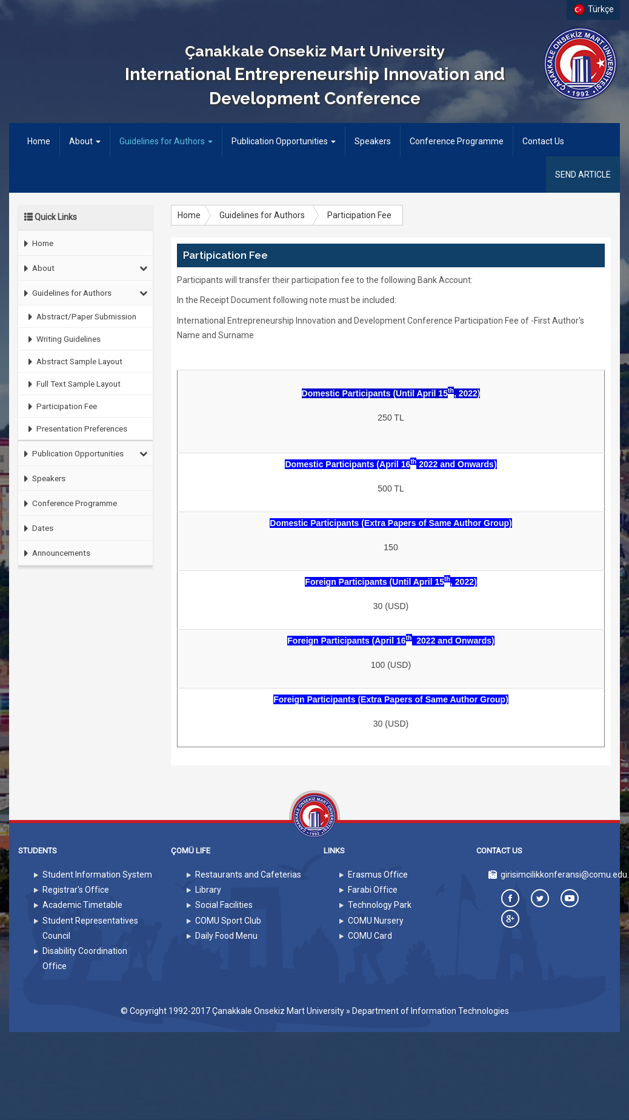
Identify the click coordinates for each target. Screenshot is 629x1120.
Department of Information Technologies (430, 1011)
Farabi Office (373, 890)
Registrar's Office (75, 890)
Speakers (372, 141)
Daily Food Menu (226, 936)
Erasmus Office (378, 874)
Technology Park (379, 905)
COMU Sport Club (228, 920)
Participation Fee (59, 406)
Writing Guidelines (61, 339)
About (85, 141)
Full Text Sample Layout (71, 384)
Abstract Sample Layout (72, 361)
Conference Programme (457, 141)
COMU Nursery (376, 920)
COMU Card (370, 936)
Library (208, 890)
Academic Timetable (82, 905)
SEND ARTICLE (583, 174)
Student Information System (97, 874)
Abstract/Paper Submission (79, 317)
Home (43, 140)
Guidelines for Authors (166, 141)
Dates (35, 528)
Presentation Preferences (74, 429)
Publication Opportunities (283, 141)
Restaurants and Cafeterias (248, 874)
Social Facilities (224, 905)
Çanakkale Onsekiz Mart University (278, 1011)
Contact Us (543, 141)
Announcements (54, 553)
